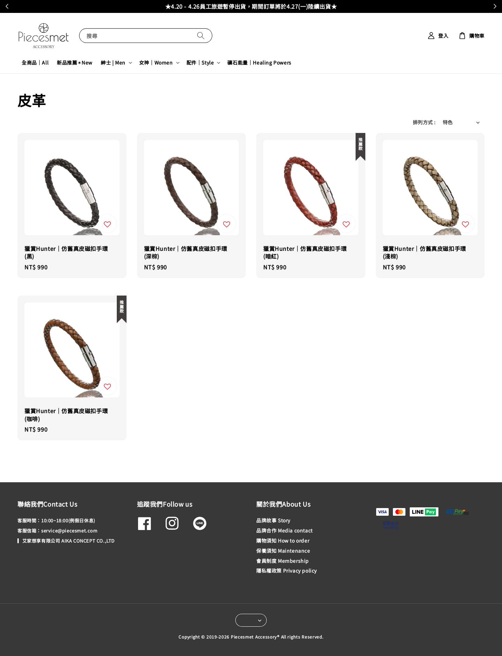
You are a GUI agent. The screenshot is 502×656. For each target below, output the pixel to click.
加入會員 (314, 6)
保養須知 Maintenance (283, 550)
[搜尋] (201, 35)
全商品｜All (35, 62)
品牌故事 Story (273, 520)
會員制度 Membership (282, 560)
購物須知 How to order (282, 540)
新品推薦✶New (74, 62)
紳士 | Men (113, 62)
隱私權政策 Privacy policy (286, 570)
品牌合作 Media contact (284, 530)
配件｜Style (200, 62)
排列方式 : (424, 122)
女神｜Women (156, 62)
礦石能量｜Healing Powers (259, 62)
